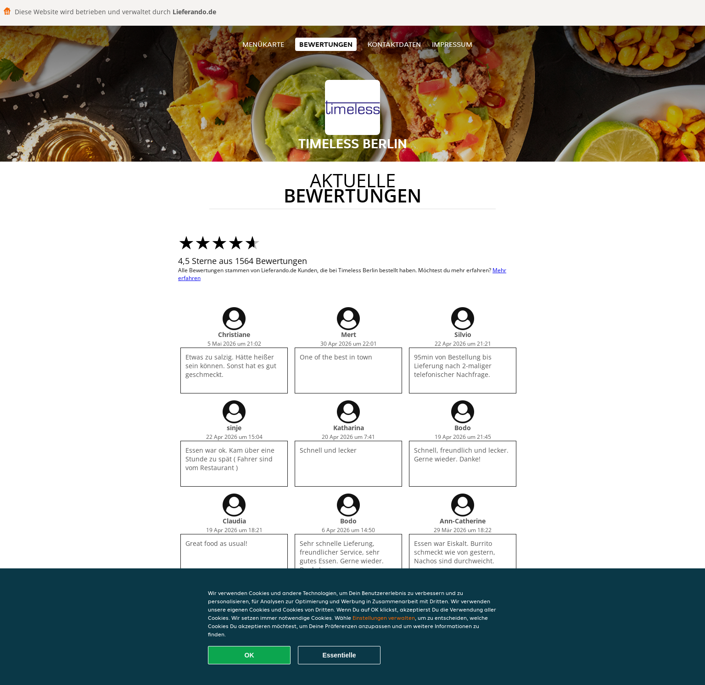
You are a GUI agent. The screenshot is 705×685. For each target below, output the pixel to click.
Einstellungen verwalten (383, 617)
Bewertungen (325, 44)
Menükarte (263, 44)
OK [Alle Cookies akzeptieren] (249, 655)
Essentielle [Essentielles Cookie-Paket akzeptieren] (339, 655)
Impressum (452, 44)
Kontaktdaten (394, 44)
